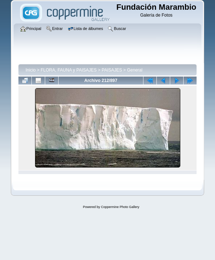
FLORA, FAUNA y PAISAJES (68, 70)
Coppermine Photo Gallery (120, 207)
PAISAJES (112, 70)
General (134, 70)
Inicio (31, 70)
